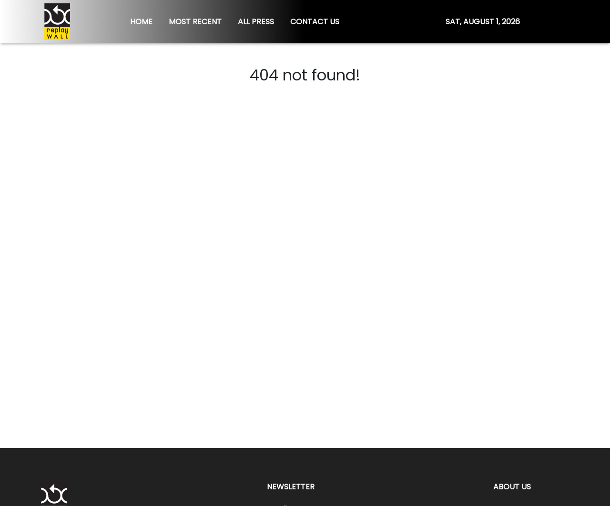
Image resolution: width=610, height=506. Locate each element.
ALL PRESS (256, 21)
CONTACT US (314, 21)
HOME (141, 21)
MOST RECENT (195, 21)
